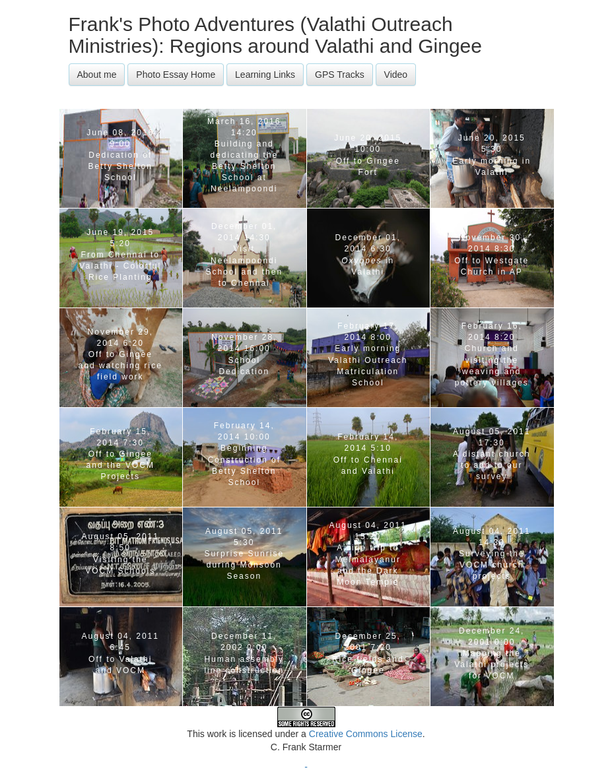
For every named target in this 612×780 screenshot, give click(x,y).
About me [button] (97, 74)
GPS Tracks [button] (339, 74)
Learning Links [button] (265, 74)
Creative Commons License (366, 734)
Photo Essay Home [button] (175, 74)
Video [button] (396, 74)
